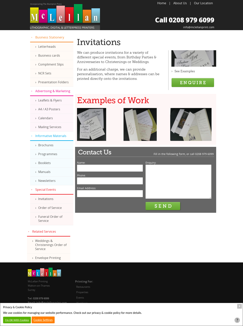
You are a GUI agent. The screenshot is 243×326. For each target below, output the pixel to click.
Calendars (45, 118)
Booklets (44, 163)
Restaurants (83, 287)
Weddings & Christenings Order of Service (51, 245)
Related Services (44, 231)
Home (161, 3)
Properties (82, 292)
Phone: (81, 175)
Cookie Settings (43, 320)
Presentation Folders (53, 82)
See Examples (184, 71)
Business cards (49, 55)
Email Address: (86, 188)
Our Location (203, 3)
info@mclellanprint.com (198, 27)
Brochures (45, 145)
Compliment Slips (51, 64)
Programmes (47, 154)
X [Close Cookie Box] (239, 306)
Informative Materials (50, 136)
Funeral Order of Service (50, 218)
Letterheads (47, 46)
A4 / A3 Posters (49, 109)
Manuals (44, 172)
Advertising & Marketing (52, 91)
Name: (81, 162)
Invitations (45, 199)
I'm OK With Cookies (17, 320)
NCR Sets (44, 73)
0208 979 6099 (204, 154)
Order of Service (50, 208)
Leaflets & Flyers (50, 100)
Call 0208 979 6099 (184, 19)
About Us (180, 3)
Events (80, 297)
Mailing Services (49, 127)
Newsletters (47, 181)
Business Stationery (49, 37)
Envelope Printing (48, 258)
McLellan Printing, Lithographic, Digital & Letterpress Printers (65, 16)
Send (163, 206)
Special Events (45, 189)
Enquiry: (151, 162)
